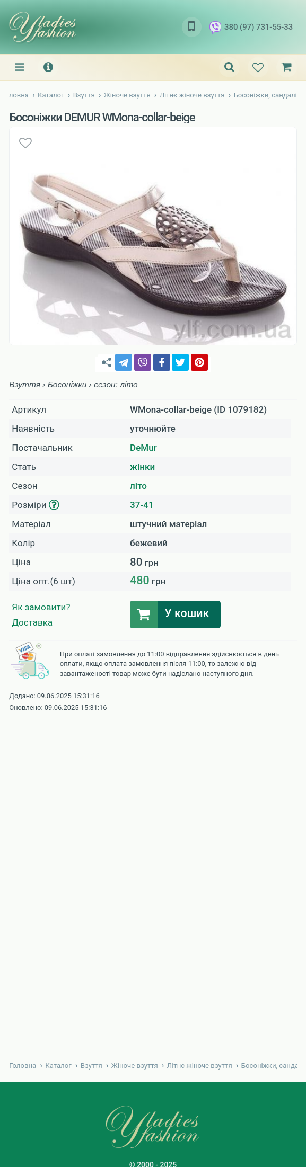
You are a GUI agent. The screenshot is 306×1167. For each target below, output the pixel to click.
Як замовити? (41, 607)
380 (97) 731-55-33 (251, 27)
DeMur (143, 447)
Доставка (32, 622)
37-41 (142, 505)
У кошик (186, 613)
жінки (142, 466)
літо (138, 485)
